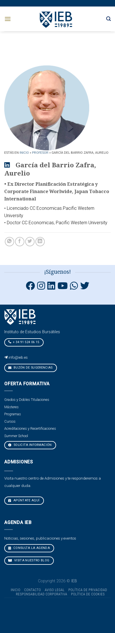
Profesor (40, 153)
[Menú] (7, 19)
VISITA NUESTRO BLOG (29, 560)
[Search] (108, 18)
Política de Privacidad (88, 590)
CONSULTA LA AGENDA (29, 548)
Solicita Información (30, 445)
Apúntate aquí (24, 500)
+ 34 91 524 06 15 (23, 342)
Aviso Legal (55, 590)
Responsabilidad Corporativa (41, 594)
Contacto (32, 590)
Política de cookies (88, 594)
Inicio (24, 153)
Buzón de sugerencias (30, 367)
